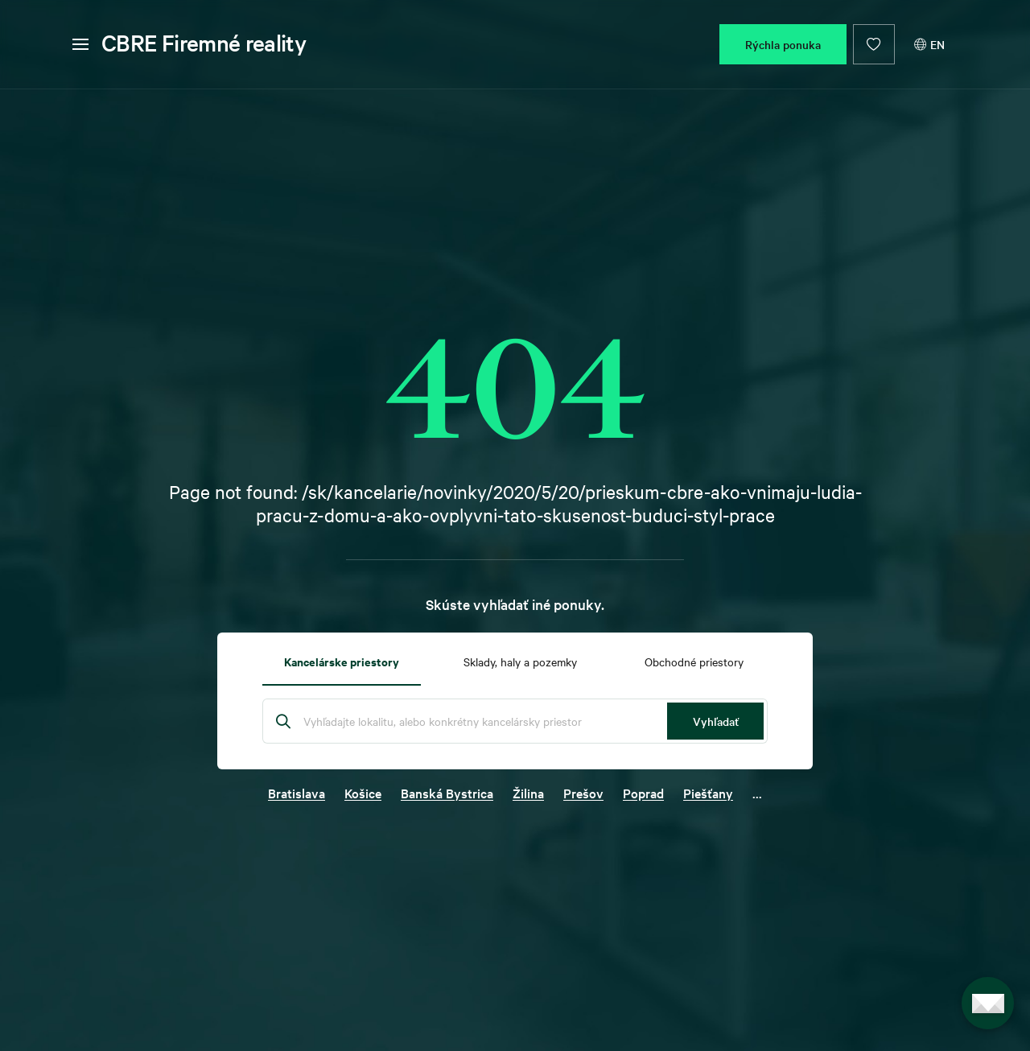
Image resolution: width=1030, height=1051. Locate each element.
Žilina (528, 793)
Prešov (583, 793)
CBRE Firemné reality (203, 42)
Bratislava (296, 793)
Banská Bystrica (447, 793)
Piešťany (708, 793)
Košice (362, 793)
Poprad (643, 793)
